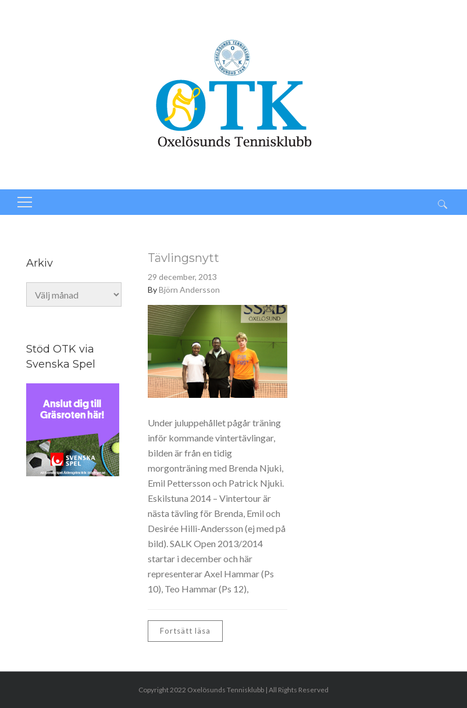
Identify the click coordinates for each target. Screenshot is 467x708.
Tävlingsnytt (183, 258)
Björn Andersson (189, 289)
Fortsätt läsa (185, 630)
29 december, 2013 (182, 277)
